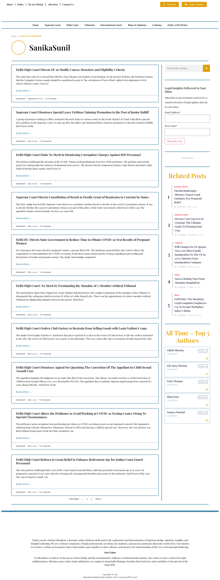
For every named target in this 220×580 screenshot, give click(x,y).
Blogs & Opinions (137, 24)
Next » (98, 498)
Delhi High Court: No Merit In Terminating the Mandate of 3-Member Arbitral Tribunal (76, 286)
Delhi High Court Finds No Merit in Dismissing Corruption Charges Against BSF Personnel (78, 155)
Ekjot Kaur (173, 399)
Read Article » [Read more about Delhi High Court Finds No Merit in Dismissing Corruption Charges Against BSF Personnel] (23, 175)
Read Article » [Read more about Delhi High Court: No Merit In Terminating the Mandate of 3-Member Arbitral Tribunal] (23, 306)
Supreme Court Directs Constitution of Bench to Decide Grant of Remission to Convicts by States (82, 197)
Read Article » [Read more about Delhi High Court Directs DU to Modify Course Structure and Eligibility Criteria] (23, 90)
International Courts (111, 24)
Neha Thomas (175, 383)
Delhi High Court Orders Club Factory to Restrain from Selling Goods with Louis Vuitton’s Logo (81, 328)
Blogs (177, 274)
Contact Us (68, 4)
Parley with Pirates (177, 24)
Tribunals (89, 24)
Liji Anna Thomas (177, 366)
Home (36, 24)
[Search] (206, 68)
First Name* (171, 126)
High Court (73, 24)
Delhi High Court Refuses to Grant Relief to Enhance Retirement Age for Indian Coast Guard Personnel (79, 461)
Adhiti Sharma (175, 350)
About (9, 4)
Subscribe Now (174, 141)
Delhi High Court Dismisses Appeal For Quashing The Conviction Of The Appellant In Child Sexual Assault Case (83, 369)
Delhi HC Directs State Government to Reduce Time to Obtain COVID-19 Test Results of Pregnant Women (83, 241)
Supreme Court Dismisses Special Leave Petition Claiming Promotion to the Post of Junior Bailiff (82, 112)
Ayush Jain (181, 206)
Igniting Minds (181, 186)
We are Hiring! (35, 4)
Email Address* (172, 112)
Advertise (53, 4)
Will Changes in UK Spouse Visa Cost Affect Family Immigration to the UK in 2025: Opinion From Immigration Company (190, 254)
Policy (20, 4)
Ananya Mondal (176, 415)
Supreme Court (53, 24)
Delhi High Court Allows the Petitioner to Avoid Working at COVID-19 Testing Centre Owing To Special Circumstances (81, 415)
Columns (157, 24)
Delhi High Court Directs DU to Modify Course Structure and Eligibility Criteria (70, 70)
